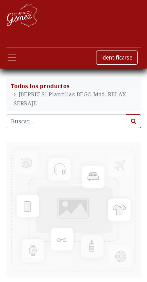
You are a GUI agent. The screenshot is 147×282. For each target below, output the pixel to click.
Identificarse (116, 57)
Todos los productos (40, 86)
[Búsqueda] (133, 121)
